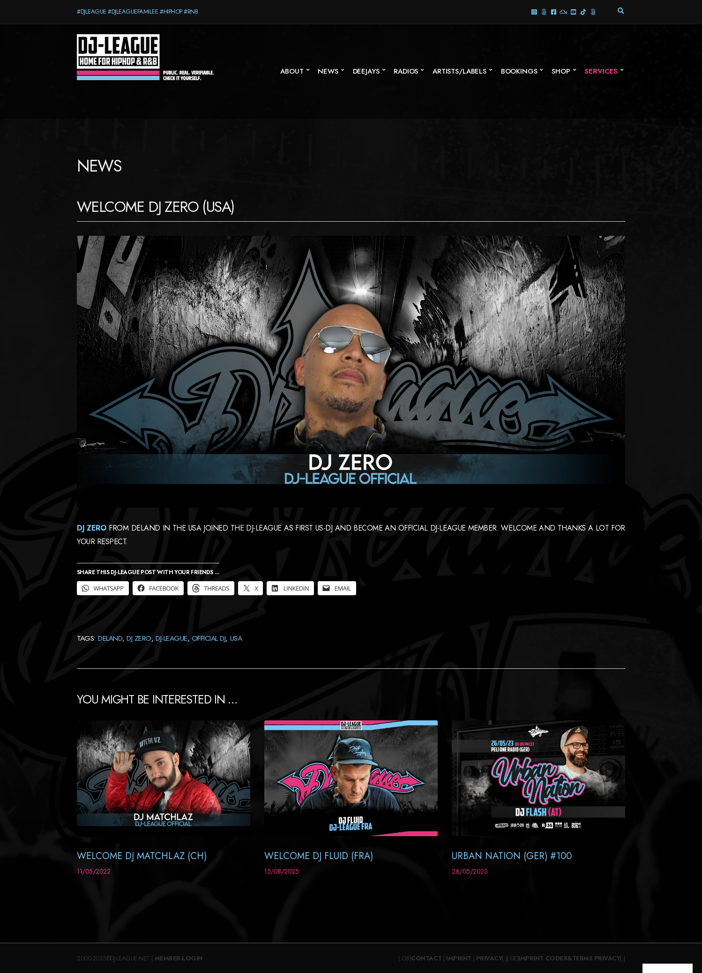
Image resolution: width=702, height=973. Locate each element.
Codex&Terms (569, 958)
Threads (543, 11)
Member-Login (178, 958)
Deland (110, 638)
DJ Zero (91, 528)
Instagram (533, 11)
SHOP (561, 71)
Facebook (553, 11)
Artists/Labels (459, 71)
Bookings (519, 71)
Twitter (593, 11)
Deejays (366, 71)
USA (236, 638)
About (291, 71)
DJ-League (171, 638)
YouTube (573, 11)
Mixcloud (563, 11)
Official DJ (209, 638)
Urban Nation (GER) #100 (512, 856)
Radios (406, 71)
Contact (426, 958)
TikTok (583, 11)
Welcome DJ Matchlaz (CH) (142, 856)
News (328, 71)
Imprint (458, 958)
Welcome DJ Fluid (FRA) (318, 856)
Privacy (489, 958)
